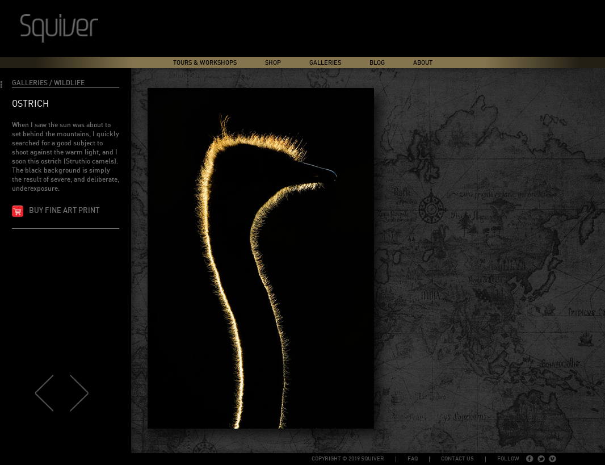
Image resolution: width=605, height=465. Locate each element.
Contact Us (457, 459)
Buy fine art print (64, 211)
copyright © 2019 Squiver (348, 459)
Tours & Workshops (205, 63)
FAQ (412, 459)
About (422, 63)
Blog (377, 63)
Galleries (325, 63)
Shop (273, 63)
